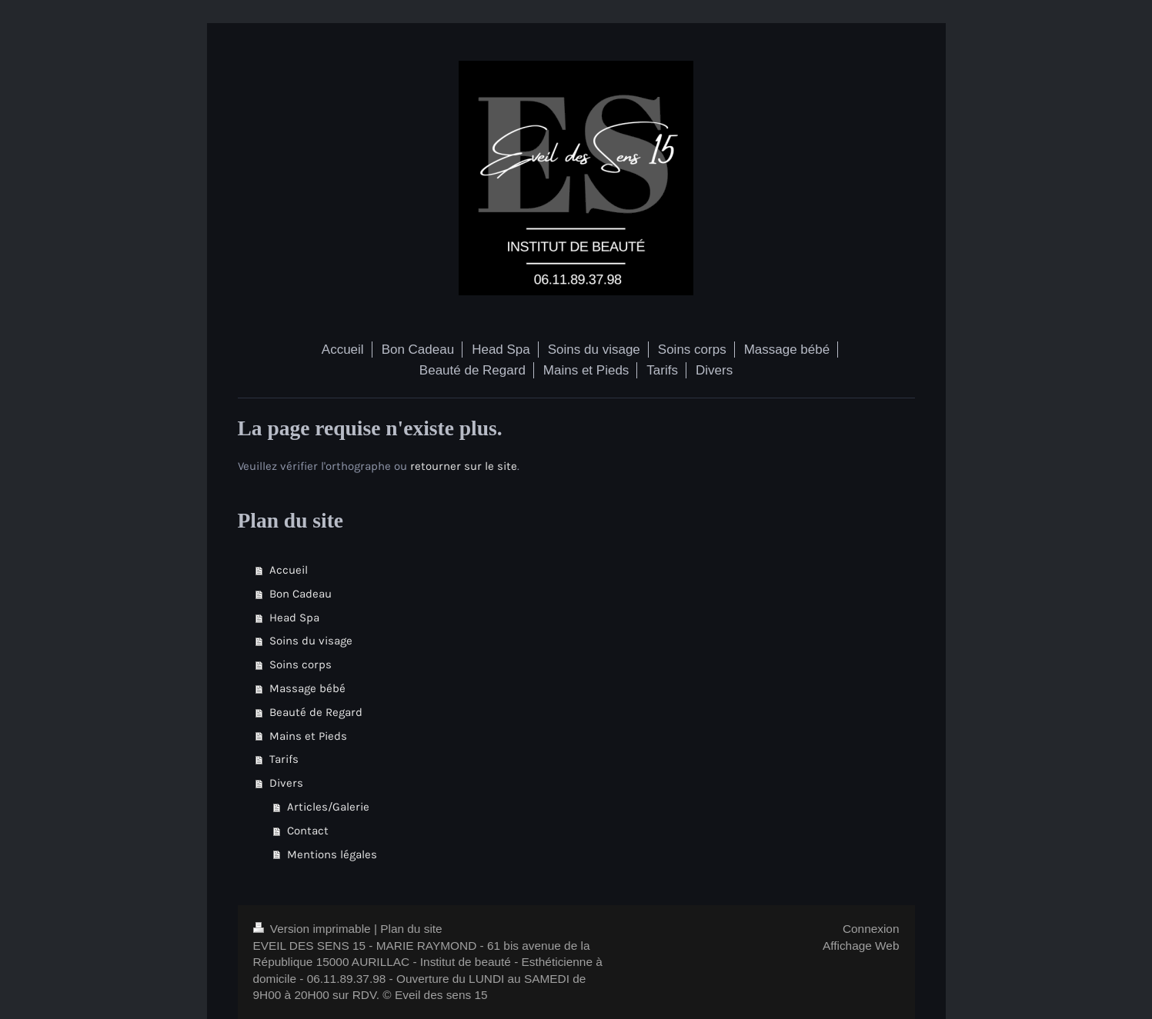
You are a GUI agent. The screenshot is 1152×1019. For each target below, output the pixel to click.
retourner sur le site (463, 466)
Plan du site (411, 928)
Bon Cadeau (300, 594)
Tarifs (284, 759)
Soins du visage (310, 641)
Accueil (288, 570)
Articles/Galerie (328, 807)
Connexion (871, 928)
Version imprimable (313, 928)
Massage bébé (307, 688)
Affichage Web (861, 945)
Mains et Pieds (308, 736)
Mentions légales (332, 854)
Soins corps (300, 664)
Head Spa (294, 617)
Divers (286, 783)
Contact (308, 831)
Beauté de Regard (315, 712)
